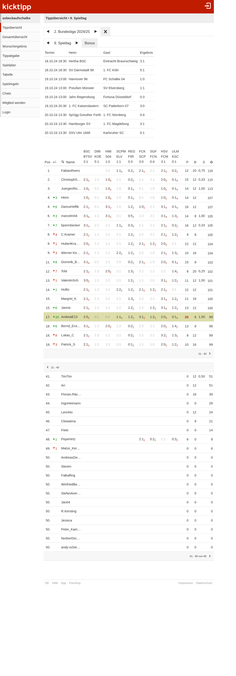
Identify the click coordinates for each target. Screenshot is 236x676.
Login (6, 112)
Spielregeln (10, 84)
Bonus (90, 43)
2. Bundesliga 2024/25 (72, 32)
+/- (55, 162)
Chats (6, 93)
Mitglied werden (14, 103)
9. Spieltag (62, 43)
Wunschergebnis (14, 46)
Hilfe (55, 583)
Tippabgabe (11, 56)
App (63, 583)
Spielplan (9, 65)
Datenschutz (209, 583)
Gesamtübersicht (14, 37)
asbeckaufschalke (16, 18)
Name (68, 162)
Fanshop (75, 583)
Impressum (190, 583)
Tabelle (7, 74)
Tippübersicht (12, 27)
